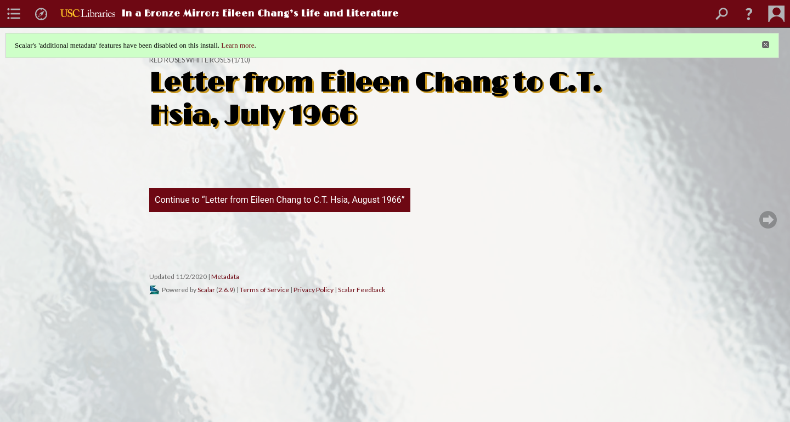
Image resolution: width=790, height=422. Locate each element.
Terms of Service (264, 290)
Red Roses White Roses (189, 60)
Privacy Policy (314, 290)
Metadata (225, 276)
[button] (749, 13)
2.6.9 (225, 290)
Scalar (206, 290)
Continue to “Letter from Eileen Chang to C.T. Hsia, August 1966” (280, 200)
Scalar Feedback (361, 290)
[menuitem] (13, 13)
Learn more (237, 45)
